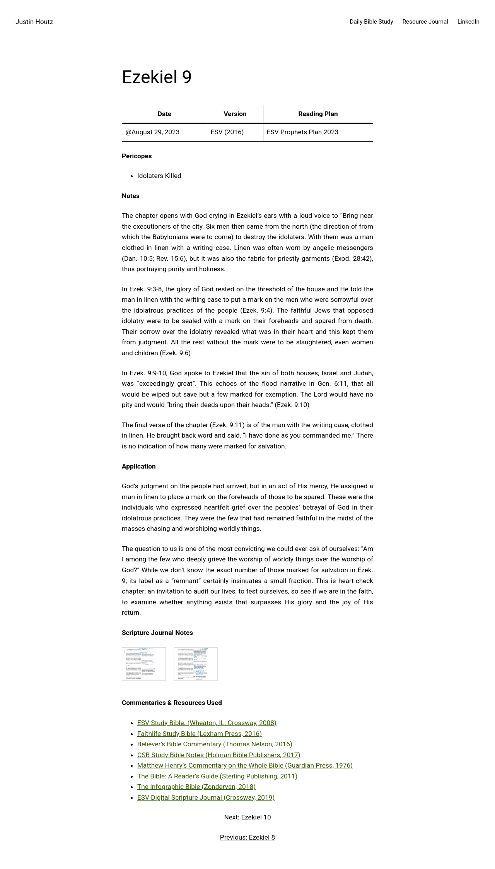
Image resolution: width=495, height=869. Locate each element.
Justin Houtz (34, 22)
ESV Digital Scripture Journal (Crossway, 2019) (206, 797)
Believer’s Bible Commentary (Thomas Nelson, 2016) (214, 744)
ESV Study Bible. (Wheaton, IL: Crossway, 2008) (207, 723)
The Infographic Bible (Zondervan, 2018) (196, 786)
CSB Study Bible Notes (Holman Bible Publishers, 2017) (218, 755)
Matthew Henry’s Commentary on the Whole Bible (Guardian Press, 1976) (245, 765)
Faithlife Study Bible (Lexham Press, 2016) (199, 733)
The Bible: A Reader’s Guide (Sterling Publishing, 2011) (217, 776)
